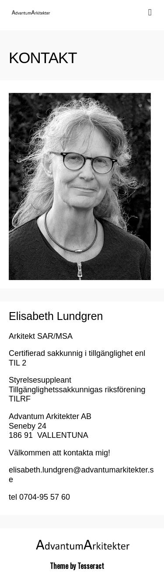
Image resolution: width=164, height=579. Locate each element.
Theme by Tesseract (77, 566)
